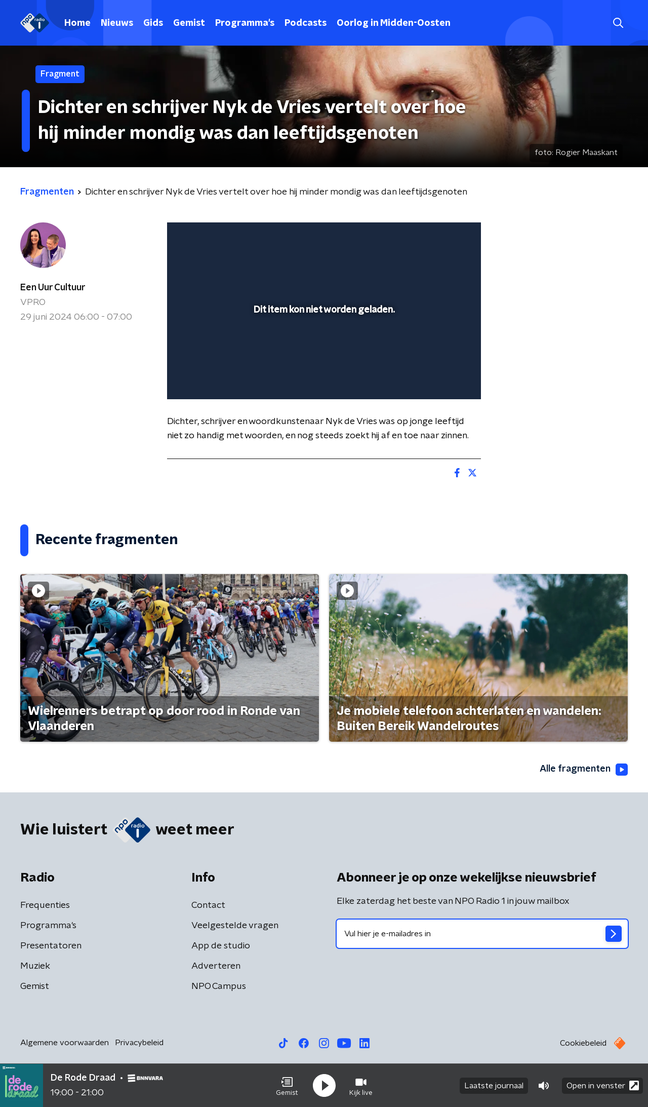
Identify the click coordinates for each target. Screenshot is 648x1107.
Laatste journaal (493, 1086)
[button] (287, 1086)
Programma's (244, 23)
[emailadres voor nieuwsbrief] (482, 934)
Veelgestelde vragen (234, 925)
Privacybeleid (139, 1043)
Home (77, 23)
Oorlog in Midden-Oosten (394, 23)
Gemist (189, 23)
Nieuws (117, 23)
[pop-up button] (435, 377)
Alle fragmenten (584, 770)
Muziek (35, 966)
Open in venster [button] (602, 1085)
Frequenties (45, 905)
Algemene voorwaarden (64, 1043)
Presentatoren (51, 945)
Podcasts (306, 23)
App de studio (220, 945)
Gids (153, 23)
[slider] (322, 349)
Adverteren (215, 966)
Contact (208, 905)
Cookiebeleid (583, 1043)
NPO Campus (218, 986)
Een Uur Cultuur (53, 287)
